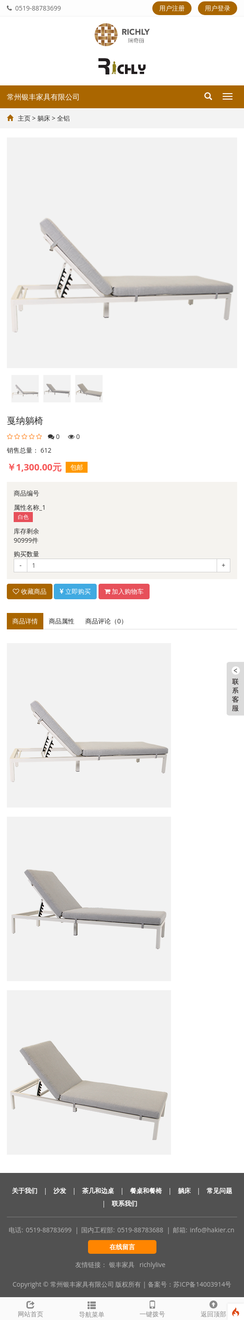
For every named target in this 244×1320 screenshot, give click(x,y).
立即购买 (75, 591)
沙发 (59, 1190)
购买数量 (26, 553)
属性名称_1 (30, 507)
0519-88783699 (34, 8)
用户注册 (172, 8)
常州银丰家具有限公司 (43, 97)
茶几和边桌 (98, 1190)
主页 (24, 118)
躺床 (43, 118)
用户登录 (217, 8)
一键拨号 (152, 1308)
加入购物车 (124, 591)
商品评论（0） (106, 621)
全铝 (63, 118)
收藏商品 (30, 591)
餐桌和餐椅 (146, 1190)
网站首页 (30, 1308)
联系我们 (124, 1203)
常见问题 (219, 1190)
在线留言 (122, 1246)
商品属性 (61, 621)
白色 (23, 517)
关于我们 (24, 1190)
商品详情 (25, 621)
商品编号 (26, 493)
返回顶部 (213, 1308)
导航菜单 (91, 1308)
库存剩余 (26, 531)
